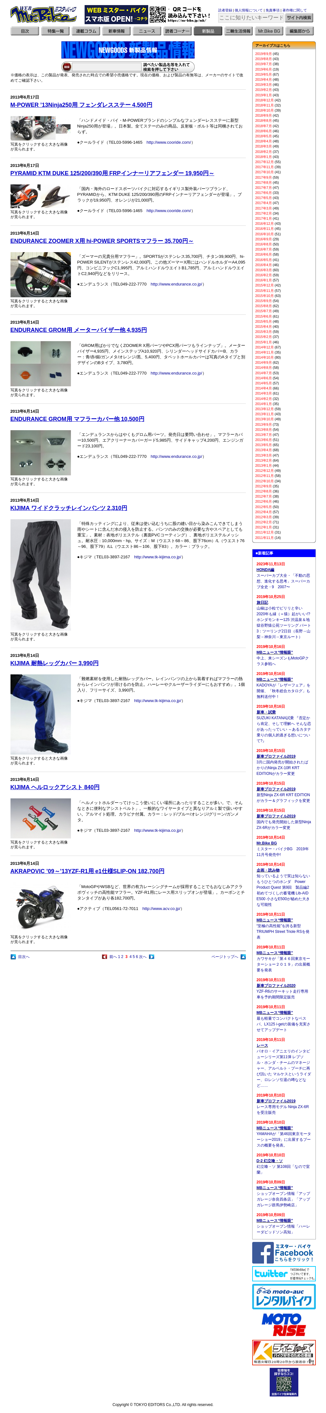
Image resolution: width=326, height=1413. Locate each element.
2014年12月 (264, 347)
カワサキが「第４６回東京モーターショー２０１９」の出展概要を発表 (283, 964)
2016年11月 (264, 229)
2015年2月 (263, 337)
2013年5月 (263, 445)
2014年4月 (263, 388)
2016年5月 (263, 260)
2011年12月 (264, 532)
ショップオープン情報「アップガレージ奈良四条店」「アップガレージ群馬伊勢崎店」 (283, 1199)
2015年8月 (263, 306)
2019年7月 (263, 64)
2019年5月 (263, 74)
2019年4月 (263, 79)
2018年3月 (263, 146)
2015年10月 (264, 296)
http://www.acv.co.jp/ (161, 908)
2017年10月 (264, 172)
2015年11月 (264, 291)
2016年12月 (264, 223)
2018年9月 (263, 115)
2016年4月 (263, 265)
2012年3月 (263, 517)
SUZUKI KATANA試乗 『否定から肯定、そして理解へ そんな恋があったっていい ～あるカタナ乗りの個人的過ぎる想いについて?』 (284, 729)
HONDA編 (265, 570)
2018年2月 (263, 152)
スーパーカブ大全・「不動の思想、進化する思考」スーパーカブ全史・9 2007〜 (283, 581)
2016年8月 (263, 244)
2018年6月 (263, 131)
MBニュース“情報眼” (275, 652)
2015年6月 (263, 316)
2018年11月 (264, 105)
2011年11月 (264, 538)
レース (262, 1045)
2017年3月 (263, 208)
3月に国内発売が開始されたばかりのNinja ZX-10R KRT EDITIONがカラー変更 (283, 768)
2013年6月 (263, 440)
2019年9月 (263, 54)
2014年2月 (263, 399)
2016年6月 (263, 254)
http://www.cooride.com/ (169, 142)
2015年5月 (263, 321)
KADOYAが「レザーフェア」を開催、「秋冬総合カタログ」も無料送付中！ (283, 691)
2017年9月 (263, 177)
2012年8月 (263, 491)
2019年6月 (263, 69)
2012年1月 (263, 527)
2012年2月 (263, 522)
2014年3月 (263, 393)
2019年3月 (263, 84)
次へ (143, 957)
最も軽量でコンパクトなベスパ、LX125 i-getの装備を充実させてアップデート (283, 1024)
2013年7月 (263, 435)
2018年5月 (263, 136)
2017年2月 (263, 213)
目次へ (24, 957)
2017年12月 (264, 162)
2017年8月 (263, 182)
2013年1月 (263, 465)
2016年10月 (264, 234)
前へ (113, 957)
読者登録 (225, 10)
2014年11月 (264, 352)
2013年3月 (263, 455)
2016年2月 (263, 275)
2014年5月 (263, 383)
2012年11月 (264, 476)
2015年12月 (264, 285)
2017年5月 (263, 198)
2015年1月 (263, 342)
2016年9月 (263, 239)
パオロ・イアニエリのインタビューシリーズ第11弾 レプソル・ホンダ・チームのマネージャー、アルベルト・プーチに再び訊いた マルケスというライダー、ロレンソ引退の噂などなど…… (284, 1068)
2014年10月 (264, 357)
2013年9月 (263, 424)
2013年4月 (263, 450)
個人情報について (249, 10)
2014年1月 (263, 404)
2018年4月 (263, 141)
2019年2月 (263, 90)
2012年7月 (263, 496)
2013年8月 (263, 429)
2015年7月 (263, 311)
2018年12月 (264, 100)
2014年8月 (263, 367)
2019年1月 (263, 95)
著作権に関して (294, 10)
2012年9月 (263, 486)
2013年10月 (264, 419)
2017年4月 (263, 203)
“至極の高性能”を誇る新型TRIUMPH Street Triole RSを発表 (283, 932)
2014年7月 (263, 373)
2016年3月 (263, 270)
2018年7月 (263, 126)
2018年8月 (263, 120)
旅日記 (262, 602)
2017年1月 (263, 218)
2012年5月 (263, 507)
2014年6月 (263, 378)
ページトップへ (225, 957)
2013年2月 (263, 460)
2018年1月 (263, 157)
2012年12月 (264, 470)
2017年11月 (264, 167)
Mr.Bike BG (267, 843)
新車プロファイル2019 (276, 756)
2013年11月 (264, 414)
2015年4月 (263, 326)
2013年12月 (264, 409)
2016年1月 (263, 280)
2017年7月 (263, 188)
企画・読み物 (268, 870)
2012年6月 (263, 501)
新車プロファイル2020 (276, 985)
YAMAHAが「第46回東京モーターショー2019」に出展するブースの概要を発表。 (284, 1140)
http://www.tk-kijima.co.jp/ (157, 557)
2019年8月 (263, 59)
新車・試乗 (266, 712)
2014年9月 (263, 362)
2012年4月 (263, 512)
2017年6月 (263, 193)
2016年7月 (263, 249)
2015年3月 (263, 332)
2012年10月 (264, 481)
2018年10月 (264, 110)
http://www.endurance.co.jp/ (176, 284)
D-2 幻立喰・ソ (270, 1161)
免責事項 (273, 10)
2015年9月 (263, 301)
